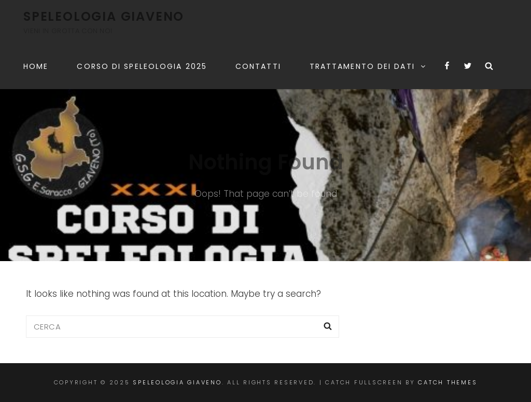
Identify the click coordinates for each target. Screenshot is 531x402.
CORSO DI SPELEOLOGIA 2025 (142, 66)
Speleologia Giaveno (103, 16)
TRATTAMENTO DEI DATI (368, 66)
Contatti (258, 66)
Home (35, 66)
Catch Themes (447, 382)
